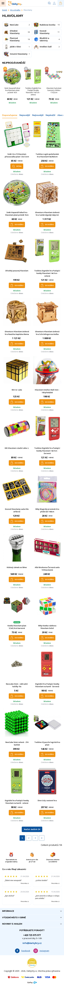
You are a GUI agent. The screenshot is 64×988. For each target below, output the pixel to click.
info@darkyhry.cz (32, 943)
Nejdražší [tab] (50, 115)
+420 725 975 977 (32, 935)
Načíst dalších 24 (32, 829)
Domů (4, 10)
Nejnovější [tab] (24, 115)
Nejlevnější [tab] (37, 115)
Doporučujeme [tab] (9, 115)
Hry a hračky (15, 10)
